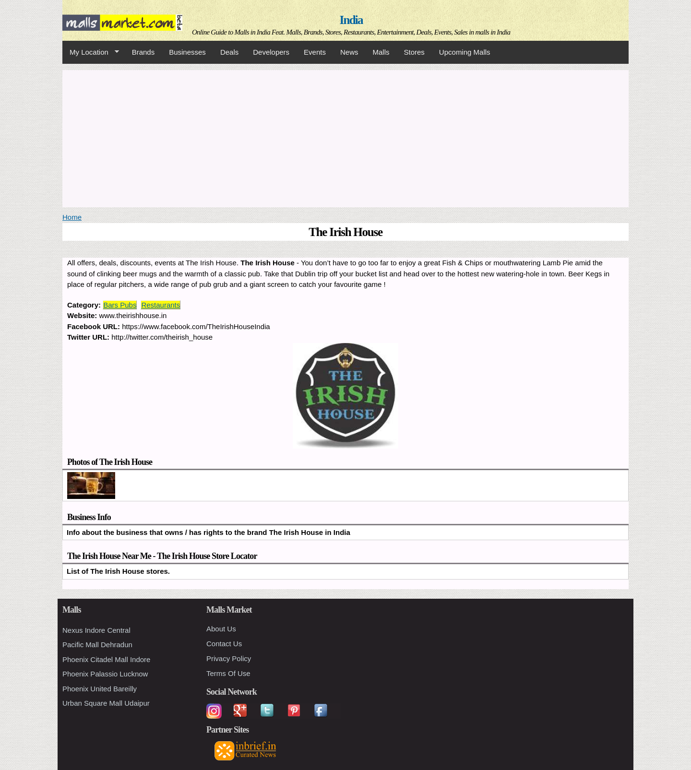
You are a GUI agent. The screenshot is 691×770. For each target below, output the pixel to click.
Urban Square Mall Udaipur (106, 703)
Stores (414, 52)
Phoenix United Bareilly (99, 689)
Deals (229, 52)
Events (315, 52)
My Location (90, 52)
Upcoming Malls (464, 52)
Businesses (187, 52)
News (349, 52)
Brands (143, 52)
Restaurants (160, 305)
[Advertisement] (345, 137)
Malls (380, 52)
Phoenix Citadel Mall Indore (106, 659)
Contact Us (224, 644)
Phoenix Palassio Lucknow (105, 674)
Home (72, 217)
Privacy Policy (228, 658)
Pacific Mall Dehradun (97, 644)
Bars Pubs (119, 305)
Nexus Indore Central (96, 630)
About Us (221, 629)
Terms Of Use (228, 673)
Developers (271, 52)
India (351, 19)
